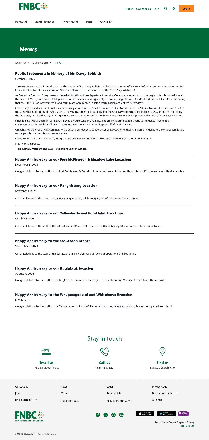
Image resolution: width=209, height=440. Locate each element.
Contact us (143, 9)
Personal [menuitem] (21, 22)
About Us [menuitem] (106, 22)
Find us (162, 363)
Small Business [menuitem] (44, 22)
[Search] (165, 9)
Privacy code (159, 386)
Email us (46, 363)
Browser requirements (165, 393)
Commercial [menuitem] (69, 22)
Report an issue (70, 401)
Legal (110, 386)
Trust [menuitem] (88, 22)
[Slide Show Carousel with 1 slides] (104, 358)
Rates (129, 9)
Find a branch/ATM (26, 400)
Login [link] (186, 8)
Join (156, 9)
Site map (157, 400)
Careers (65, 393)
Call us (104, 363)
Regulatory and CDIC (119, 401)
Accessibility (114, 393)
